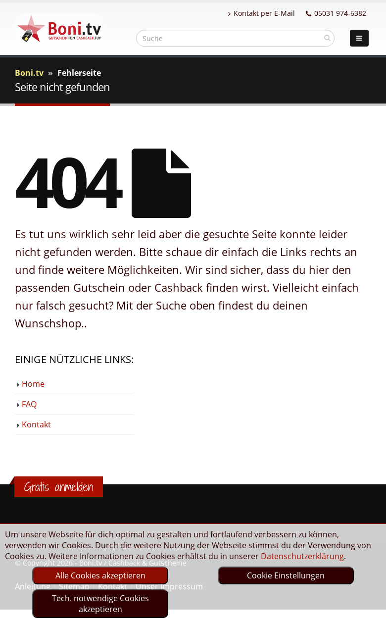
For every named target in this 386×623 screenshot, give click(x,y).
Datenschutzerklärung (302, 556)
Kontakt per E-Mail (261, 13)
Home (33, 383)
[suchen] (327, 38)
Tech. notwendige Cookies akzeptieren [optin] (100, 604)
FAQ (29, 404)
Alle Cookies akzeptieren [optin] (100, 575)
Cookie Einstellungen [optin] (286, 575)
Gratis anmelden (58, 486)
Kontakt (36, 424)
